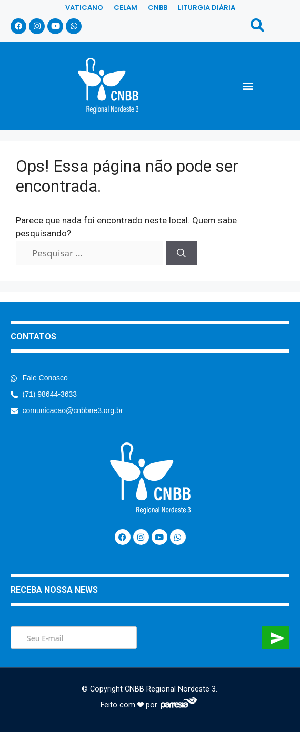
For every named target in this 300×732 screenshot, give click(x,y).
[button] (247, 85)
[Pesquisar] (181, 253)
